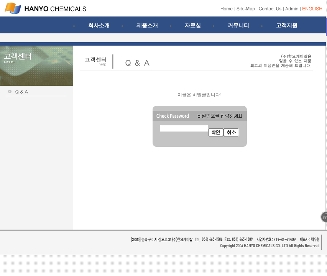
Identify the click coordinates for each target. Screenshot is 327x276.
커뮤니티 (238, 25)
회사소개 (99, 25)
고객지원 (286, 25)
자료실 (193, 25)
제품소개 (147, 25)
